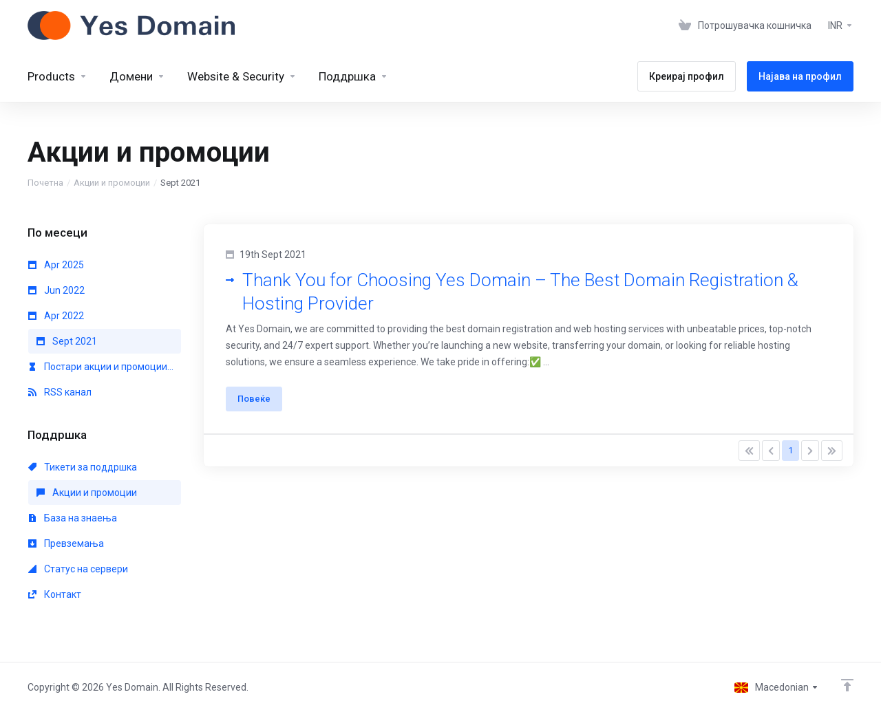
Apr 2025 (56, 264)
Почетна (45, 182)
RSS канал (60, 392)
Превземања (66, 543)
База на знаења (72, 518)
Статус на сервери (78, 568)
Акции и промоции (112, 182)
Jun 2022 (56, 290)
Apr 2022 (56, 315)
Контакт (54, 594)
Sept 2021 (66, 341)
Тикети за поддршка (82, 467)
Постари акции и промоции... (100, 366)
